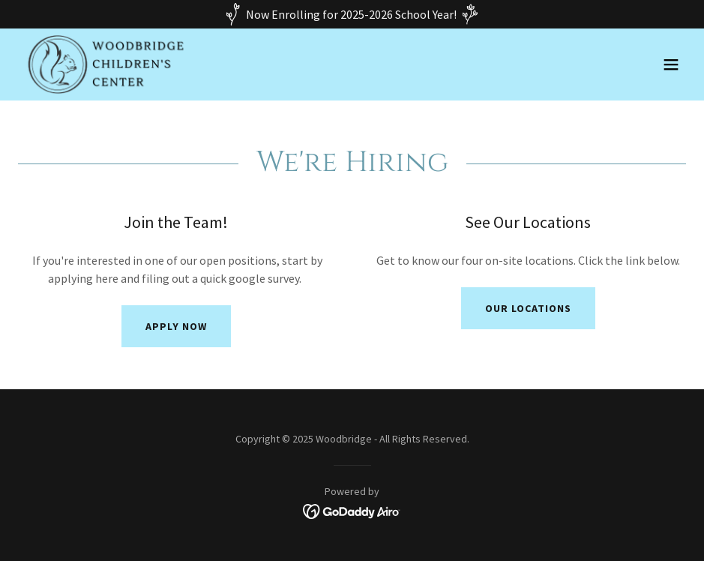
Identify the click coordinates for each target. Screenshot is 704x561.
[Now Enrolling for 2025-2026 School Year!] (352, 14)
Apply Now (176, 326)
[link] (105, 64)
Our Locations (528, 308)
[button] (671, 65)
